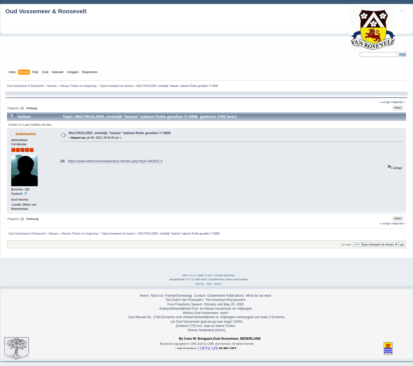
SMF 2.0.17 (189, 275)
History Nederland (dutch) (206, 330)
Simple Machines (225, 275)
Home (144, 295)
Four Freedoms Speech (185, 304)
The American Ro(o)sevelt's (225, 300)
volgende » (398, 102)
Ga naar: (346, 244)
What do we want (258, 295)
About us (157, 295)
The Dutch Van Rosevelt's (184, 300)
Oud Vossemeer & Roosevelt (45, 11)
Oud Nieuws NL (139, 317)
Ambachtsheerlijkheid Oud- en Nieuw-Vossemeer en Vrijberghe (205, 308)
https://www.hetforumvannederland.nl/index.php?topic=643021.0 (115, 161)
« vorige (384, 102)
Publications (235, 295)
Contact (199, 295)
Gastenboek (216, 295)
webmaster (26, 133)
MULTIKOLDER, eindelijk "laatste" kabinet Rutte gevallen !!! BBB (120, 133)
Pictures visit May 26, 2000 (224, 304)
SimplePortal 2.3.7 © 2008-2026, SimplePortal (196, 279)
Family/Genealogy (178, 295)
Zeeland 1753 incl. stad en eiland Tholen (205, 326)
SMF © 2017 (205, 275)
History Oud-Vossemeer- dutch (205, 313)
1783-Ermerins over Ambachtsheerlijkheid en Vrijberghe (193, 317)
